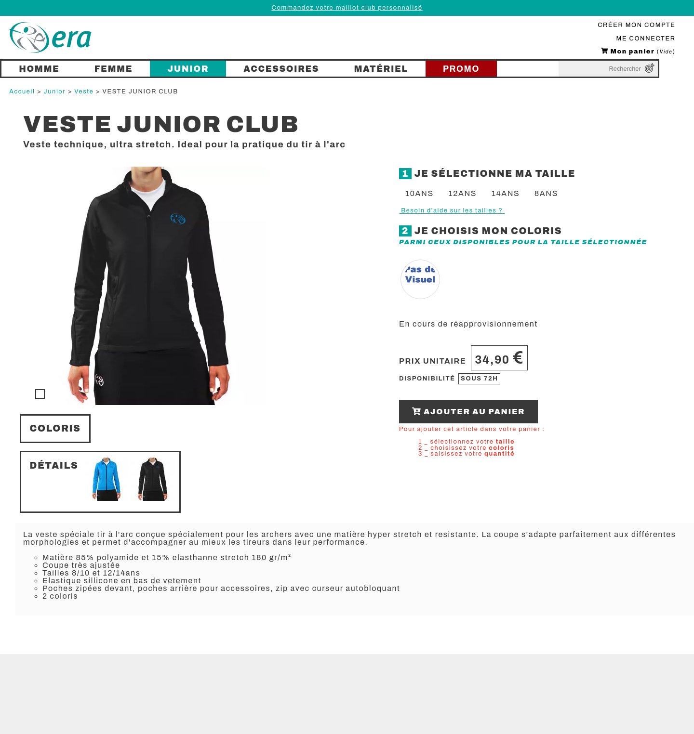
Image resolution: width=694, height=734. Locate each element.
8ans (546, 193)
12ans (462, 193)
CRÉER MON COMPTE (636, 25)
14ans (506, 193)
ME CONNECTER (646, 38)
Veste (83, 92)
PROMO (461, 69)
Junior (55, 92)
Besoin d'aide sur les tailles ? (452, 210)
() (638, 51)
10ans (419, 193)
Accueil (22, 92)
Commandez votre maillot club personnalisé (346, 7)
